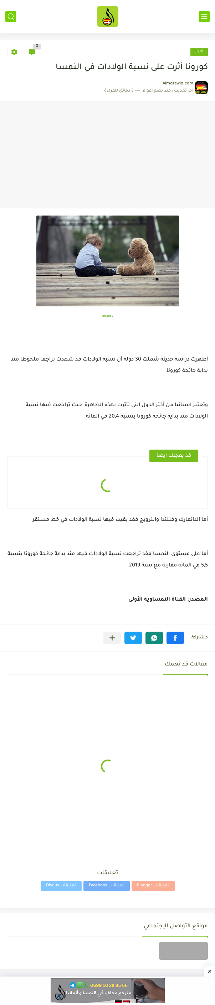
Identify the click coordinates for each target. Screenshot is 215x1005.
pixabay (107, 316)
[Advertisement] (107, 155)
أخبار (199, 52)
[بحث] (10, 16)
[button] (175, 638)
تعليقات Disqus (61, 886)
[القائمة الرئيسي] (204, 16)
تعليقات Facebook (106, 886)
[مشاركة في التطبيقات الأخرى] (112, 638)
